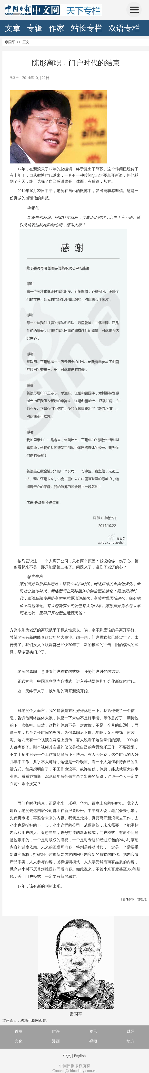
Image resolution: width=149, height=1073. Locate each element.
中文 (67, 1056)
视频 (93, 1041)
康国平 (10, 42)
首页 (18, 1031)
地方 (130, 1041)
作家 (56, 28)
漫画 (56, 1041)
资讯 (93, 1031)
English (80, 1056)
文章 (12, 28)
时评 (56, 1031)
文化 (18, 1041)
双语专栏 (124, 28)
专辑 (34, 28)
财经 (130, 1031)
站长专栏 (86, 28)
